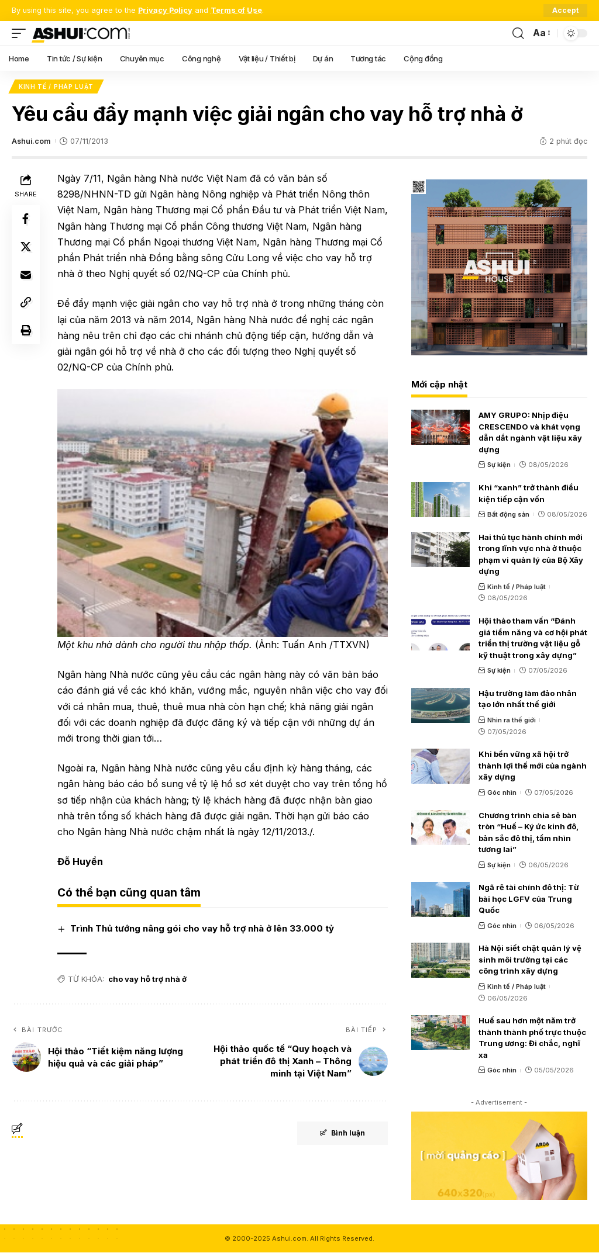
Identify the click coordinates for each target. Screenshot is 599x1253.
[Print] (26, 332)
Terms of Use (236, 10)
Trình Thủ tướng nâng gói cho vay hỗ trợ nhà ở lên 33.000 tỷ (202, 928)
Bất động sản (508, 514)
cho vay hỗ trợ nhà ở (147, 979)
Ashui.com (31, 141)
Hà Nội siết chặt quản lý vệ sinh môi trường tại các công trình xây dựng (529, 960)
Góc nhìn (502, 792)
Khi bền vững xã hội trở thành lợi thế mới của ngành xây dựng (532, 766)
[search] (518, 33)
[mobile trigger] (22, 33)
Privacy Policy (165, 10)
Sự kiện (499, 465)
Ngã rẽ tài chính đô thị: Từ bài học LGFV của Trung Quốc (528, 898)
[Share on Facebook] (26, 220)
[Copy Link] (26, 304)
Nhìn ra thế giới (511, 720)
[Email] (26, 276)
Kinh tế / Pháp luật (56, 86)
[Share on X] (26, 248)
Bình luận (341, 1133)
